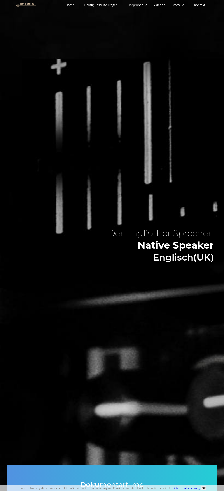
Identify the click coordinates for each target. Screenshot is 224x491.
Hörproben (135, 5)
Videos (158, 5)
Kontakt (199, 5)
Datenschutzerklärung (186, 488)
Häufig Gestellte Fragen (100, 5)
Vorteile (178, 5)
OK (204, 488)
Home (70, 5)
